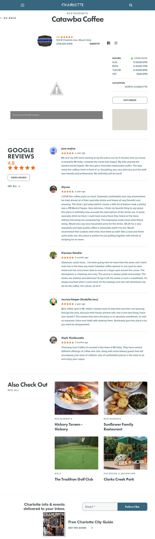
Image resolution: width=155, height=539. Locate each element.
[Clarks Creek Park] (125, 453)
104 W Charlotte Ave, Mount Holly (73, 40)
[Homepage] (77, 5)
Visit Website (129, 100)
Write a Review (19, 177)
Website (95, 43)
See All (15, 390)
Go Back (8, 18)
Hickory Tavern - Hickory (69, 426)
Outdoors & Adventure (120, 473)
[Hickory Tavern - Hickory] (76, 398)
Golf (58, 473)
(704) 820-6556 (64, 43)
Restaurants (63, 418)
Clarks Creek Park (119, 479)
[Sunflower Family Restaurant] (125, 398)
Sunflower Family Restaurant (118, 426)
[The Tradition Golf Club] (76, 453)
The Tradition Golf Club (74, 479)
